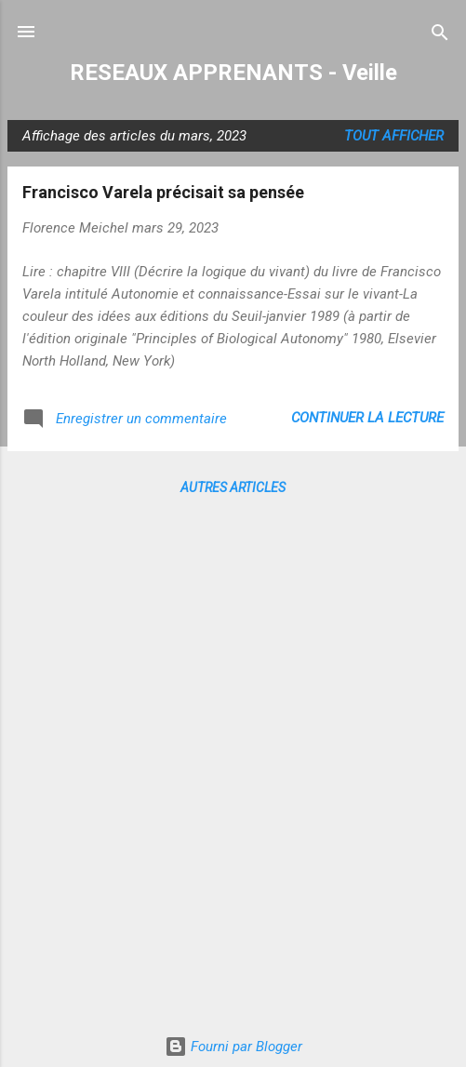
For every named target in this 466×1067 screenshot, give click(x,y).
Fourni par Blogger (233, 1046)
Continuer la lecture (367, 417)
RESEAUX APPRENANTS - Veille (233, 73)
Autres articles (233, 487)
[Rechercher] (440, 34)
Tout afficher (394, 135)
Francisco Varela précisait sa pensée (163, 192)
